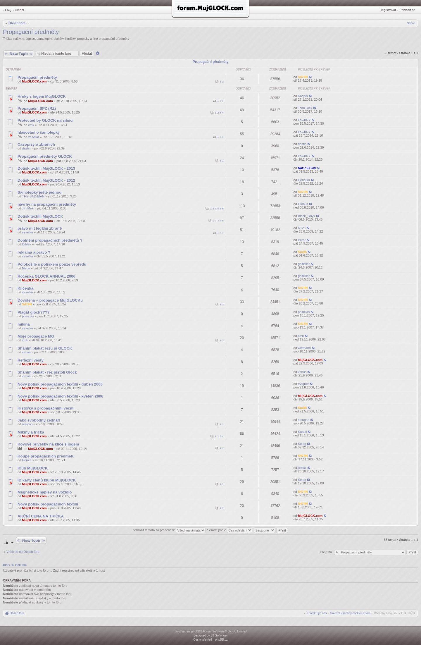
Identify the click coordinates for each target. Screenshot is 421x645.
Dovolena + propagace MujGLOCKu (50, 300)
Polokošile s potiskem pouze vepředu (52, 264)
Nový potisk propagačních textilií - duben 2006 (60, 384)
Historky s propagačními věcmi (46, 408)
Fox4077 (304, 120)
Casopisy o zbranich (36, 144)
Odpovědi (243, 69)
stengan (303, 420)
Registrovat (388, 10)
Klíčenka (25, 288)
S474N (303, 77)
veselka (33, 137)
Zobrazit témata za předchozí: (169, 530)
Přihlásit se (407, 10)
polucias (28, 316)
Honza (26, 460)
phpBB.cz (221, 639)
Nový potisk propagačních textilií (48, 504)
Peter (302, 240)
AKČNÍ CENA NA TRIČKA (41, 516)
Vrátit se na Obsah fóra (22, 551)
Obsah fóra (16, 23)
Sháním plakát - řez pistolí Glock (47, 372)
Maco (26, 268)
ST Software (218, 635)
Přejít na (326, 552)
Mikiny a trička (31, 432)
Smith (302, 252)
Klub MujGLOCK (33, 468)
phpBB (195, 631)
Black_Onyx (306, 216)
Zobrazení (277, 69)
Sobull (302, 432)
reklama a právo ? (34, 252)
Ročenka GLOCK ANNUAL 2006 (46, 276)
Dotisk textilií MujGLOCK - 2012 (46, 180)
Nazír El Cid (307, 168)
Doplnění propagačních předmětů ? (50, 240)
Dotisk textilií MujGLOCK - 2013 (46, 168)
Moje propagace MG (36, 336)
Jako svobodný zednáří (39, 420)
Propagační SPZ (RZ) (37, 108)
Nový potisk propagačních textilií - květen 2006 (60, 396)
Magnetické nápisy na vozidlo (45, 492)
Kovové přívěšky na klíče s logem (48, 444)
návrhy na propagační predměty (47, 204)
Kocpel (303, 96)
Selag (302, 444)
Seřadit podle (229, 530)
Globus (303, 204)
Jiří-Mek (27, 208)
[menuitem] (350, 613)
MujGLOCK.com (34, 81)
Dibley (26, 244)
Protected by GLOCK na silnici (45, 120)
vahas (26, 352)
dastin (26, 148)
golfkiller (304, 264)
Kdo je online (15, 565)
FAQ (8, 10)
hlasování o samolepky (39, 132)
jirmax (302, 467)
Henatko (304, 180)
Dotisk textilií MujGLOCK (40, 216)
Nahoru (411, 23)
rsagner (303, 384)
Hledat (19, 10)
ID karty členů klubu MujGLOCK (47, 480)
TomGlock (305, 108)
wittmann (304, 348)
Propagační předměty (31, 32)
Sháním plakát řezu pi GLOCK (45, 348)
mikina (24, 324)
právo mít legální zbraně (40, 228)
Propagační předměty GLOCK (45, 156)
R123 (302, 228)
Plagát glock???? (34, 312)
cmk (31, 125)
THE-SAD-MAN (33, 196)
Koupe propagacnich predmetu (46, 456)
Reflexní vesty (31, 360)
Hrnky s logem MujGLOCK (42, 96)
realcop (27, 424)
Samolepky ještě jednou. (40, 192)
